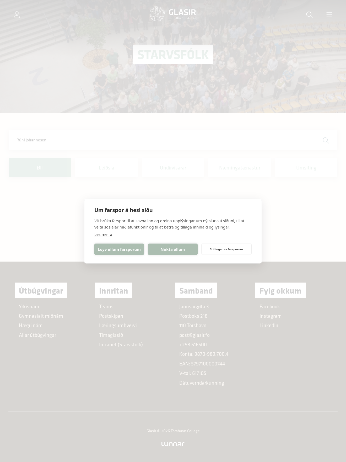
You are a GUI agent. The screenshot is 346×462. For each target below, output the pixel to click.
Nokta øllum (173, 249)
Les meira (103, 234)
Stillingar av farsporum (226, 249)
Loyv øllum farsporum (119, 249)
